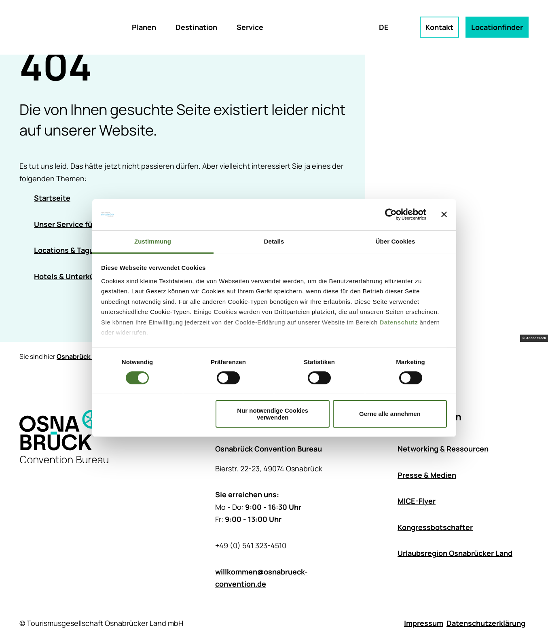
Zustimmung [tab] (152, 241)
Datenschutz (398, 322)
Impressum (423, 623)
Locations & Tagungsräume (81, 250)
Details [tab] (274, 241)
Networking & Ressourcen (443, 449)
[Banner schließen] (444, 214)
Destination (196, 27)
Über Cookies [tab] (395, 241)
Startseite (52, 198)
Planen (144, 27)
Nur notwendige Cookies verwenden (272, 414)
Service (250, 27)
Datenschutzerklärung (485, 623)
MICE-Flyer (417, 501)
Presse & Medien (427, 475)
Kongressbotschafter (435, 527)
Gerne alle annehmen (390, 413)
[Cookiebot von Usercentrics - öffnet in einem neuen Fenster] (390, 214)
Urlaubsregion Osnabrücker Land (455, 553)
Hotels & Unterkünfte (71, 276)
